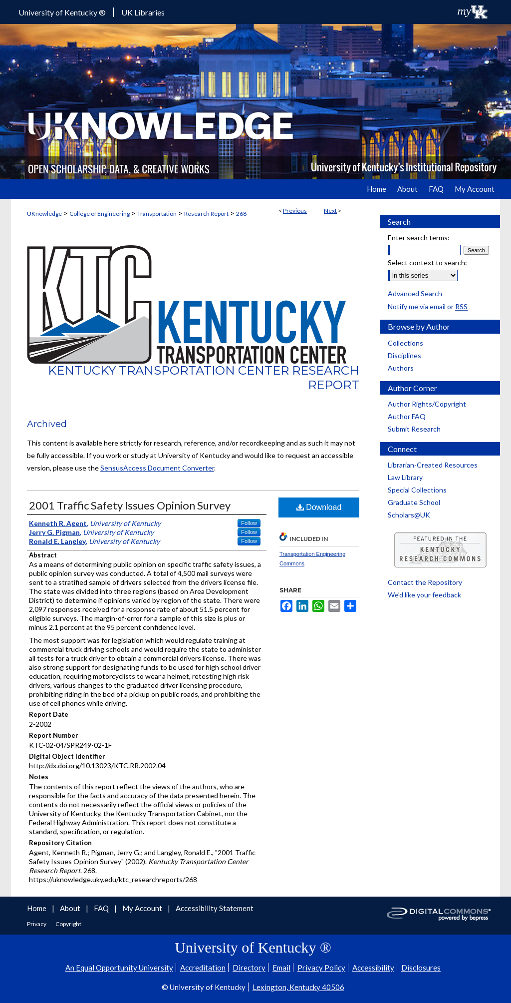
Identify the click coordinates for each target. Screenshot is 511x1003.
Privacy (37, 924)
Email (281, 967)
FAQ (102, 908)
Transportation (157, 213)
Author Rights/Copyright (427, 404)
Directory (249, 967)
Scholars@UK (409, 514)
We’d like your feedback (424, 594)
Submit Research (414, 429)
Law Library (405, 477)
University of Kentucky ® (62, 12)
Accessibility (373, 967)
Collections (405, 343)
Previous (295, 210)
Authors (401, 368)
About (71, 908)
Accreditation (203, 967)
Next (330, 210)
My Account (143, 908)
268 (241, 213)
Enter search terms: (419, 237)
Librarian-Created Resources (433, 465)
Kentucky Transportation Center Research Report (203, 377)
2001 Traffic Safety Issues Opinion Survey (130, 505)
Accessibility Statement (215, 908)
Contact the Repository (425, 582)
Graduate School (414, 502)
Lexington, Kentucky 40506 (298, 987)
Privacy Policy (321, 967)
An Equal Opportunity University (119, 967)
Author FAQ (407, 416)
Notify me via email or (428, 306)
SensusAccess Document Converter (157, 468)
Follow (249, 523)
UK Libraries (143, 12)
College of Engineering (99, 213)
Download (319, 507)
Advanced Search (415, 293)
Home (37, 908)
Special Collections (417, 490)
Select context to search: (427, 262)
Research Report (206, 213)
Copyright (68, 924)
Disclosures (421, 967)
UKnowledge (44, 213)
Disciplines (404, 355)
